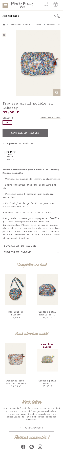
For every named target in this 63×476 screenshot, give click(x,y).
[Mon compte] (46, 4)
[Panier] (55, 4)
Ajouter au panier (25, 132)
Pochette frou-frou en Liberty (16, 382)
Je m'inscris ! (33, 428)
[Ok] (57, 16)
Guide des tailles (50, 118)
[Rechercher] (28, 16)
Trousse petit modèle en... (47, 313)
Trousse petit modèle (47, 382)
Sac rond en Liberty (15, 313)
